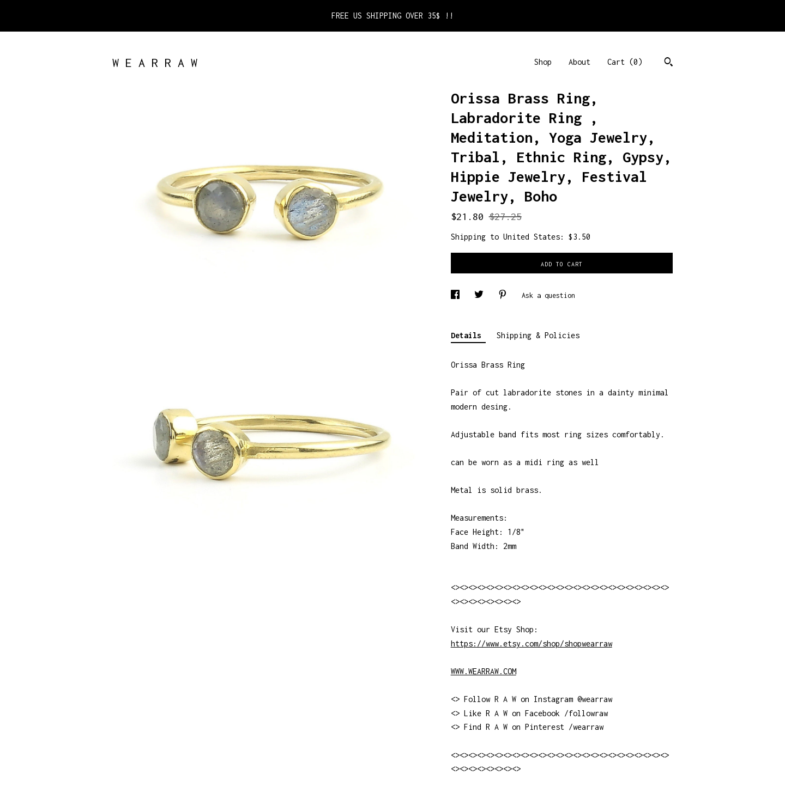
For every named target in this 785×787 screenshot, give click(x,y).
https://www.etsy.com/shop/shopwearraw (531, 643)
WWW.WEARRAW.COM (483, 671)
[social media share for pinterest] (504, 295)
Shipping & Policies (538, 335)
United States (531, 236)
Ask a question (548, 295)
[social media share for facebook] (457, 295)
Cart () (624, 61)
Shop (543, 61)
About (579, 61)
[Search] (669, 63)
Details (468, 335)
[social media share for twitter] (480, 295)
